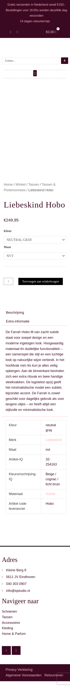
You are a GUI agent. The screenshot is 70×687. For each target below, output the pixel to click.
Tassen (33, 190)
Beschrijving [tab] (15, 318)
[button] (35, 73)
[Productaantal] (8, 287)
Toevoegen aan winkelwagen (40, 287)
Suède (50, 500)
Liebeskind (54, 446)
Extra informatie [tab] (17, 327)
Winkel (20, 190)
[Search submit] (64, 60)
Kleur (8, 237)
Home (8, 190)
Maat (7, 253)
